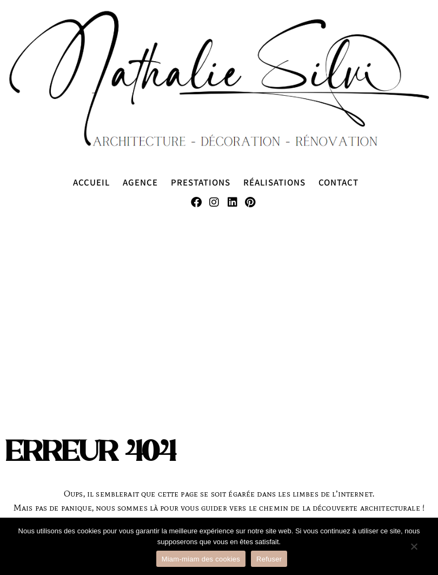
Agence (140, 182)
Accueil (91, 182)
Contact (338, 182)
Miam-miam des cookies (201, 559)
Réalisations (274, 182)
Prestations (200, 182)
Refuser (269, 559)
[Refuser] (413, 552)
